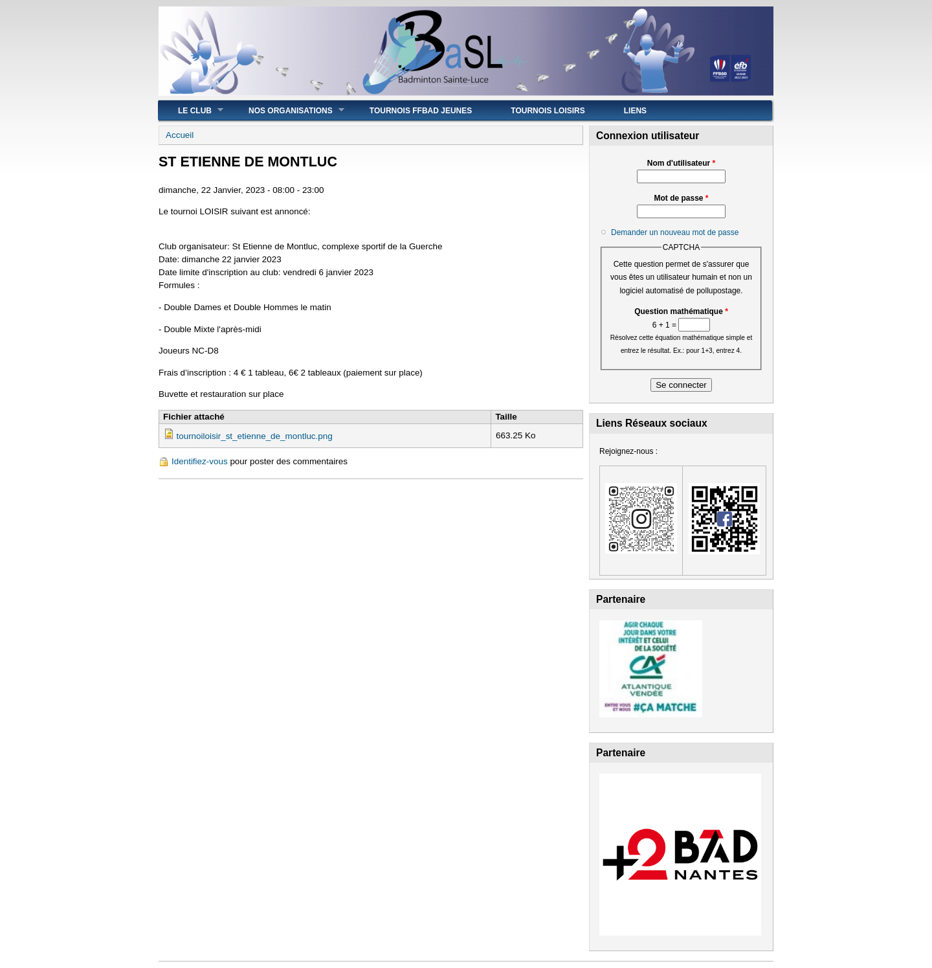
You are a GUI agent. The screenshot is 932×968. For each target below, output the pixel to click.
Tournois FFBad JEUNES (421, 110)
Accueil (180, 135)
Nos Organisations (286, 110)
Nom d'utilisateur (681, 163)
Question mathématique (681, 311)
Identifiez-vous (200, 461)
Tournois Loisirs (547, 110)
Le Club (191, 110)
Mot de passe (681, 198)
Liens (635, 110)
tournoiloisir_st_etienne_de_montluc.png (254, 436)
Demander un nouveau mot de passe (674, 232)
